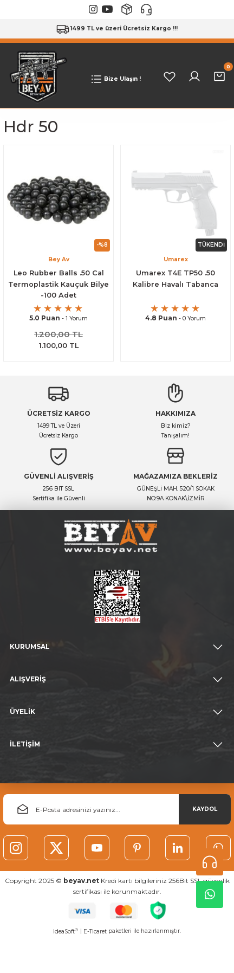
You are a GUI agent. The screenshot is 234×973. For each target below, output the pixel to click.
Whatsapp (210, 894)
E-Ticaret (95, 934)
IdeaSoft (65, 934)
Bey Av (58, 259)
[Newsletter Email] (117, 810)
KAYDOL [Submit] (204, 810)
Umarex (176, 259)
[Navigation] (115, 80)
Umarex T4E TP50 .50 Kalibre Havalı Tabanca (175, 279)
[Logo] (35, 77)
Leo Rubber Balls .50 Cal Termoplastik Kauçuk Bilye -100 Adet (58, 284)
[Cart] (219, 77)
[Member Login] (194, 77)
